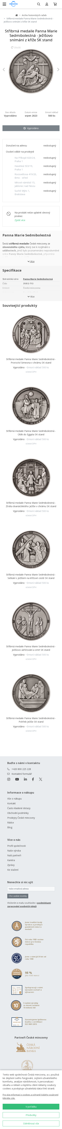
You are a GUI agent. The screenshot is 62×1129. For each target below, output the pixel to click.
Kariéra (11, 860)
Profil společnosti (16, 845)
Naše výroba (14, 850)
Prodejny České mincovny (21, 817)
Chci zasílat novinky (18, 896)
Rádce (10, 822)
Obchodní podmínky (18, 813)
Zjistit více (20, 220)
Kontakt (11, 803)
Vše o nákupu (14, 798)
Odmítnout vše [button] (31, 1123)
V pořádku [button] (31, 1106)
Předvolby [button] (31, 1115)
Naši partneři (14, 855)
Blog (9, 827)
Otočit (16, 49)
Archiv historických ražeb (34, 15)
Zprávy (11, 865)
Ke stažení (12, 869)
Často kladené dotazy (18, 808)
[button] (6, 69)
